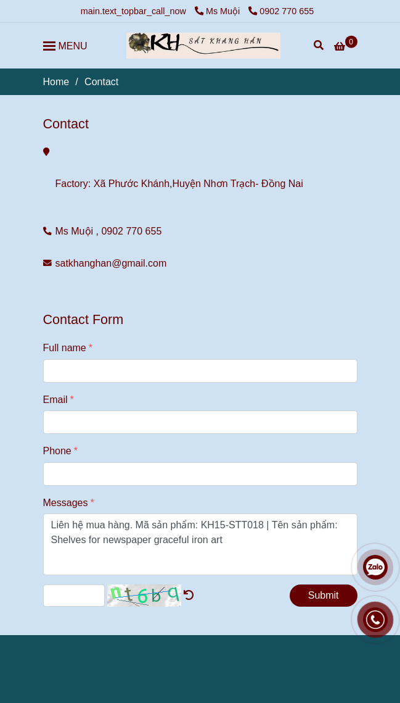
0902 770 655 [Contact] (281, 11)
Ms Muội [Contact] (218, 11)
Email (55, 399)
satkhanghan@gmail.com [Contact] (111, 263)
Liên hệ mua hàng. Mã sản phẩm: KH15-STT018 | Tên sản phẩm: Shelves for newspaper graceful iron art (200, 544)
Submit (323, 595)
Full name (64, 348)
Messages (65, 502)
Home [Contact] (56, 82)
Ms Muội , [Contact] (77, 231)
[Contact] (203, 46)
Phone (57, 451)
